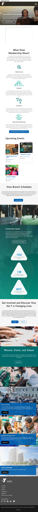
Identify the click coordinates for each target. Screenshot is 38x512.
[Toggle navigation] (36, 4)
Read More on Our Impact (19, 241)
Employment (4, 491)
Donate (14, 321)
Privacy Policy (18, 509)
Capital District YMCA (5, 0)
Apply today (5, 442)
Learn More (18, 362)
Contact (3, 487)
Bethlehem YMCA (11, 159)
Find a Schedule (18, 200)
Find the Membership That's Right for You (19, 131)
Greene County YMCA (26, 156)
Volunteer (23, 321)
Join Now (3, 486)
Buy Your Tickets (9, 21)
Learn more (5, 412)
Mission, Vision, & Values (7, 495)
